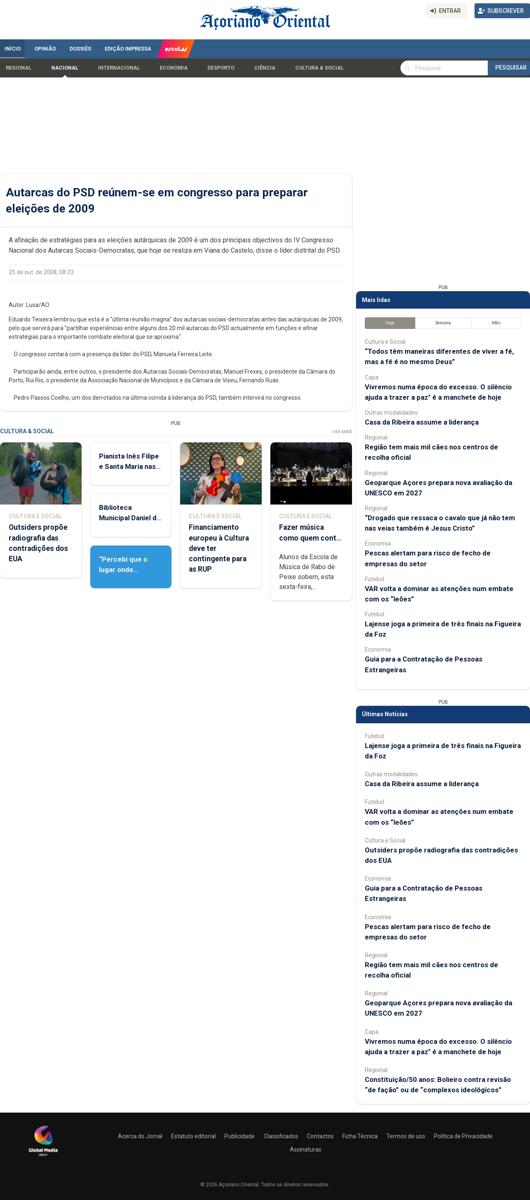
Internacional (119, 68)
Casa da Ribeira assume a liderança (422, 422)
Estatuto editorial (193, 1136)
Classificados (281, 1136)
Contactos (320, 1136)
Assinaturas (305, 1149)
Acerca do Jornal (140, 1136)
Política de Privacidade (463, 1136)
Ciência (264, 68)
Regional (18, 68)
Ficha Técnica (360, 1136)
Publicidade (239, 1136)
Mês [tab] (496, 323)
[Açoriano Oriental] (43, 1157)
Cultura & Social (319, 68)
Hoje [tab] (389, 323)
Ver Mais (342, 432)
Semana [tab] (443, 323)
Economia (174, 68)
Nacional (64, 68)
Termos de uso (405, 1136)
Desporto (220, 68)
